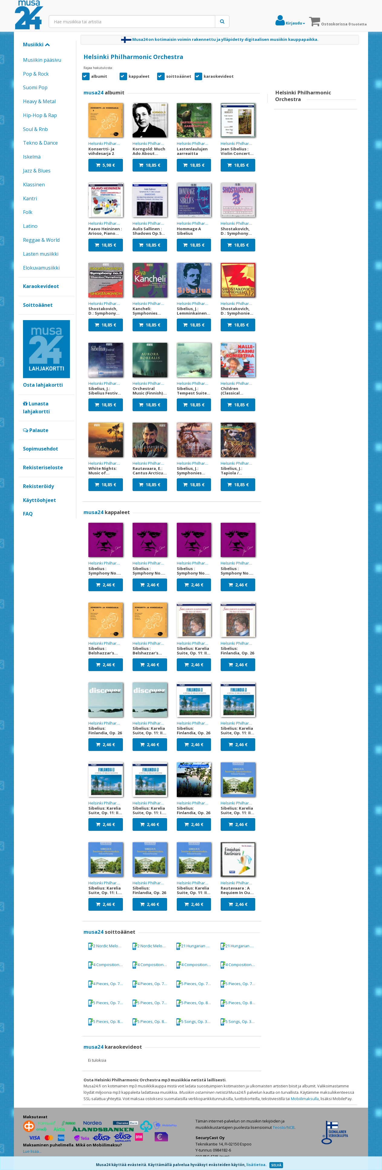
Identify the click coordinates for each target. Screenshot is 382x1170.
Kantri (30, 198)
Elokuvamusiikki (41, 267)
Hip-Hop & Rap (40, 115)
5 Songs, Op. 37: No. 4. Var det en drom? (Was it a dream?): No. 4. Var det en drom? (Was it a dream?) (196, 1022)
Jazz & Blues (37, 170)
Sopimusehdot (40, 448)
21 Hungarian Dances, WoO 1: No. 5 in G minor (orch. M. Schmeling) (196, 946)
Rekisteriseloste (43, 467)
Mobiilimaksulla (305, 1098)
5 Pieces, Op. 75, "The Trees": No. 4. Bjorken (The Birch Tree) (196, 984)
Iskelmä (32, 156)
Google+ (26, 524)
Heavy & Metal (39, 101)
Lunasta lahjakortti (36, 407)
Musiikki (36, 44)
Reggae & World (41, 240)
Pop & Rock (36, 73)
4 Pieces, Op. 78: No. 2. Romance (108, 984)
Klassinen (34, 184)
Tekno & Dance (40, 142)
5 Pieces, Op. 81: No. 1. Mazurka (196, 1003)
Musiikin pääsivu (42, 60)
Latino (30, 226)
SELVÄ (276, 1165)
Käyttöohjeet (39, 500)
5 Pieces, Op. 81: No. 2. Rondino (108, 1022)
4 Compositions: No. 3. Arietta (196, 965)
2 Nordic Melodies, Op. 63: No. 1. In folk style (108, 946)
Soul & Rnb (35, 129)
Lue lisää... (32, 1151)
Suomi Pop (35, 87)
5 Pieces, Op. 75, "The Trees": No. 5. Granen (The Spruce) (108, 1003)
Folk (27, 212)
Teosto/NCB (284, 1127)
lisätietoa (255, 1164)
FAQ (28, 513)
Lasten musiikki (40, 254)
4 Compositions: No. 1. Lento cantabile (108, 965)
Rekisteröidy (38, 486)
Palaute (35, 430)
